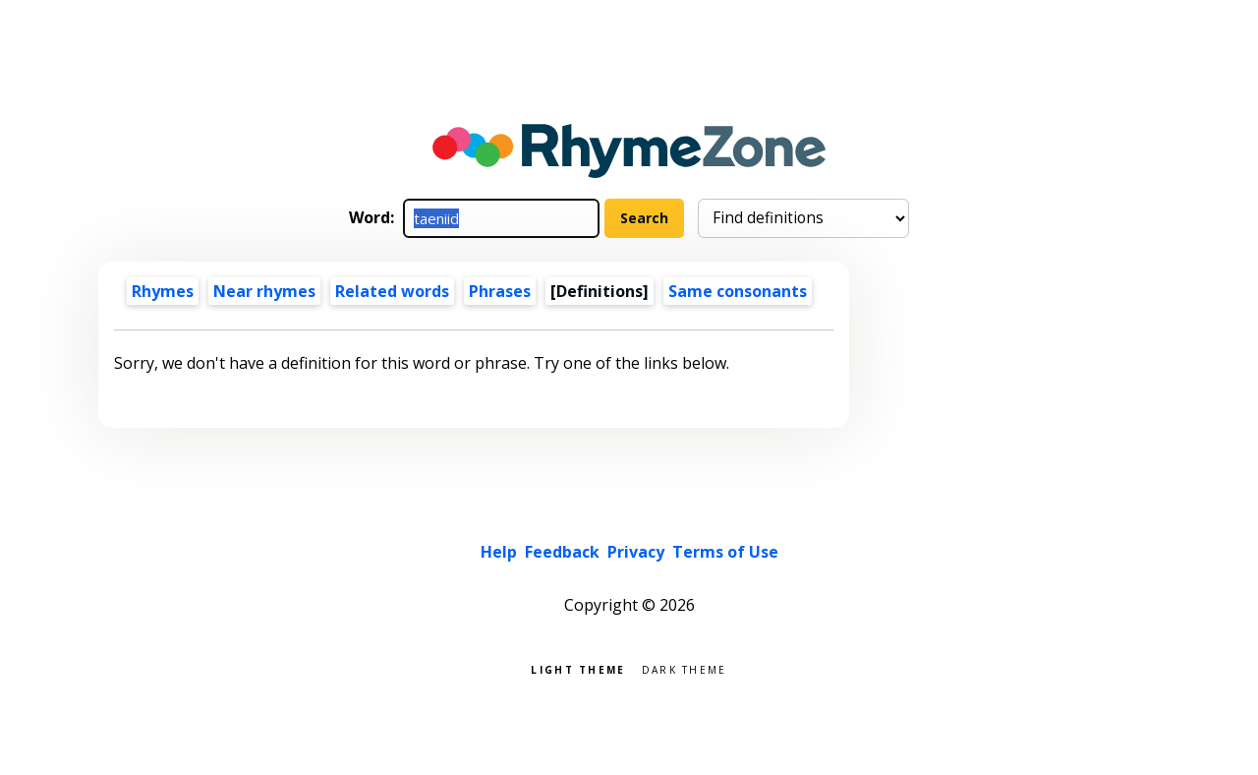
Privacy (635, 552)
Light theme (578, 668)
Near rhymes (264, 291)
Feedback (562, 552)
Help (499, 552)
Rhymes (163, 291)
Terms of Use (725, 552)
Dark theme (684, 668)
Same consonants (737, 291)
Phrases (500, 291)
